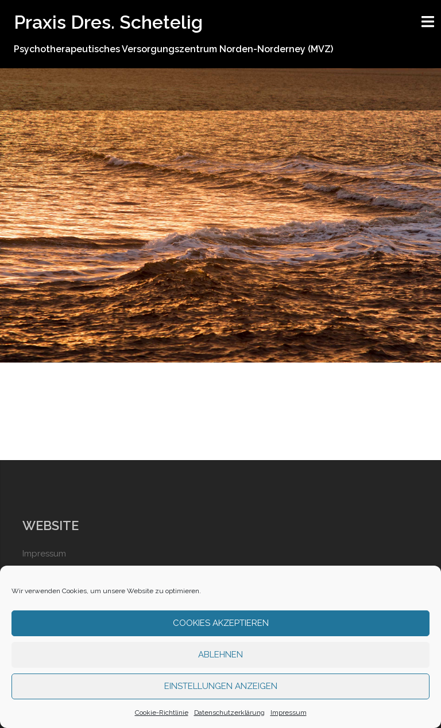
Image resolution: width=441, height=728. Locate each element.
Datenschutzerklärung (229, 712)
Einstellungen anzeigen (220, 686)
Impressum (288, 712)
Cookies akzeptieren (221, 623)
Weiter (221, 297)
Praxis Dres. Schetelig (108, 22)
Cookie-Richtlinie (161, 712)
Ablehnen (220, 654)
